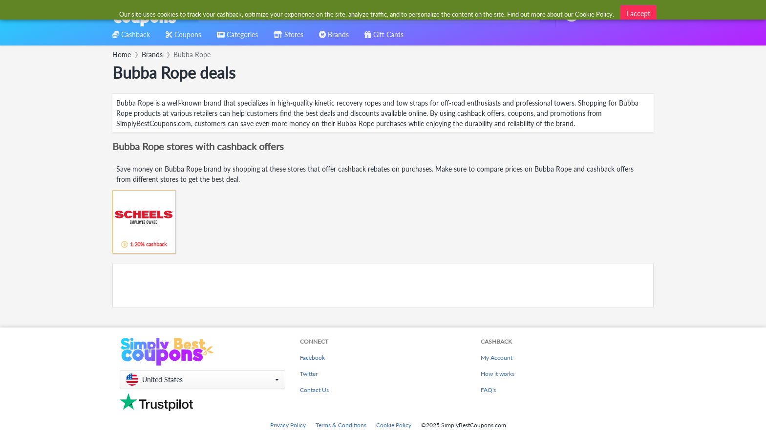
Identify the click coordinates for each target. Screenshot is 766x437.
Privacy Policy (288, 425)
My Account (496, 357)
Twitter (309, 373)
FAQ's (488, 389)
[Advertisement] (383, 285)
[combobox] (367, 14)
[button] (202, 379)
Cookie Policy (393, 425)
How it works (497, 373)
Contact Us (314, 389)
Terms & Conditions (341, 425)
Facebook (312, 357)
